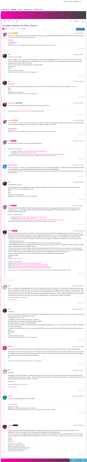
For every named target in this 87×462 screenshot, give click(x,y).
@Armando (14, 55)
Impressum (77, 1)
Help (20, 9)
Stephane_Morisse (12, 163)
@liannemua (11, 82)
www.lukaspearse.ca (13, 402)
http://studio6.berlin (12, 298)
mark (9, 52)
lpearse (10, 394)
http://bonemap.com (12, 441)
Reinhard (10, 344)
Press (65, 1)
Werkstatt (28, 9)
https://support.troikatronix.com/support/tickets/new (35, 149)
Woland (10, 229)
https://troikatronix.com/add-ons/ (20, 264)
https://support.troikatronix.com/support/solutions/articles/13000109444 (35, 266)
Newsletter (38, 9)
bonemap (10, 423)
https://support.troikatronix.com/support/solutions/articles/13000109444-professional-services (42, 152)
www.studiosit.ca (12, 42)
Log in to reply (80, 27)
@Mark (10, 35)
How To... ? (8, 27)
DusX (9, 139)
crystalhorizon (11, 101)
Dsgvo (70, 1)
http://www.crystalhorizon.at (25, 109)
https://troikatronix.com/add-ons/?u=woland (39, 264)
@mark (62, 246)
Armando (10, 31)
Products (5, 9)
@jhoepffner (32, 231)
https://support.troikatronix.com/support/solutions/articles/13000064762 (31, 263)
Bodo (9, 284)
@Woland (13, 428)
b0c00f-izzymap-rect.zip (14, 257)
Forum (13, 9)
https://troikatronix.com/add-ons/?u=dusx (27, 151)
